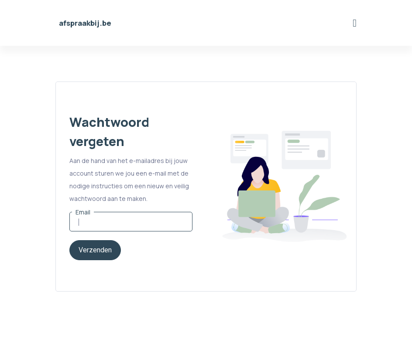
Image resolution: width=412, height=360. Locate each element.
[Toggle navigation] (355, 22)
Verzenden (95, 250)
